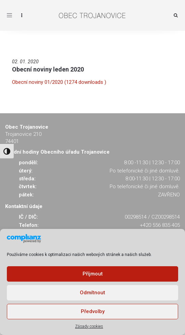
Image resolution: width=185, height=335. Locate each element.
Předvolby (92, 311)
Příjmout (93, 274)
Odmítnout (92, 292)
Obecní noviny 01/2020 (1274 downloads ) (59, 82)
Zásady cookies (89, 326)
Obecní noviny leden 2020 (48, 69)
